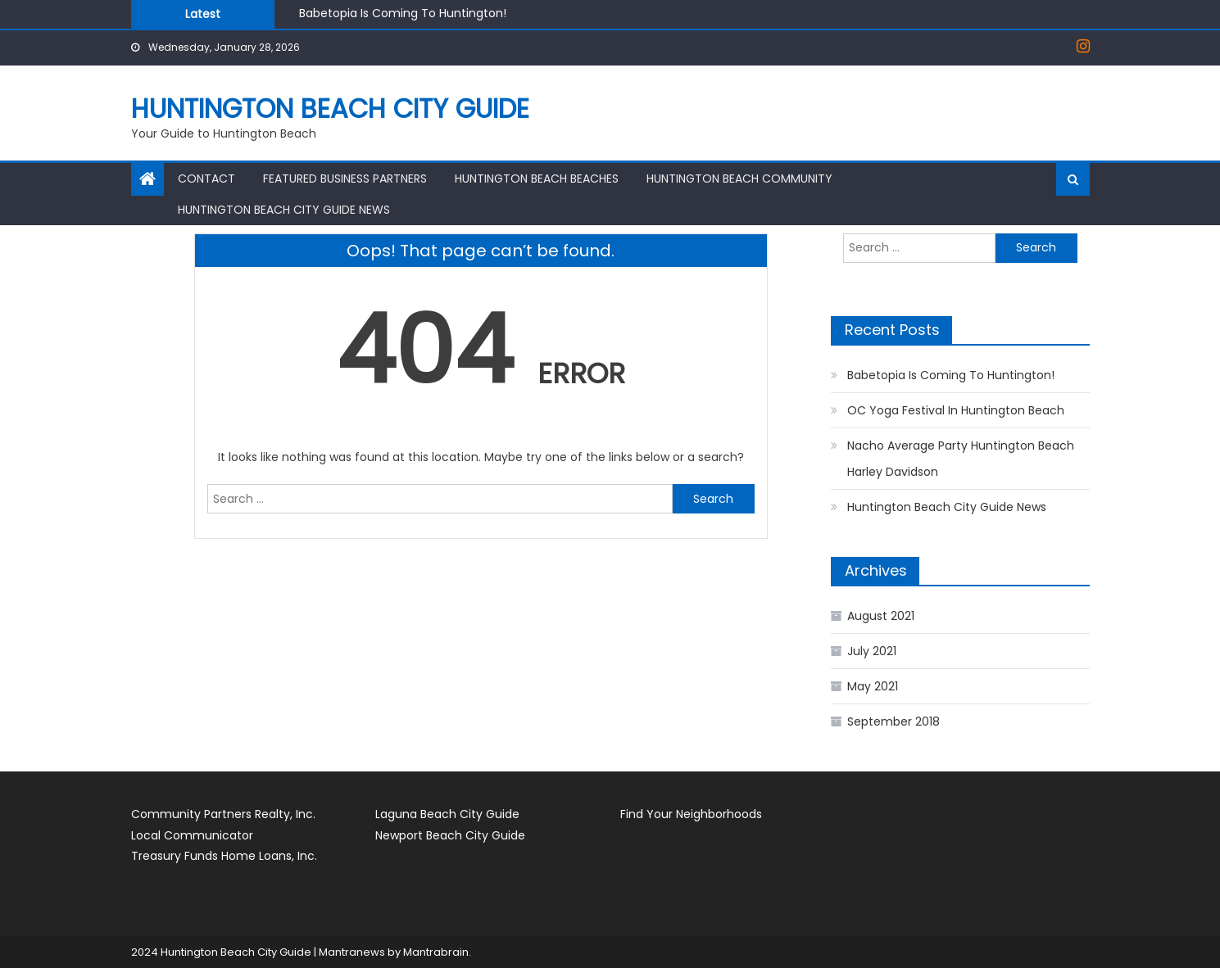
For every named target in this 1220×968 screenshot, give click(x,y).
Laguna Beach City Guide (447, 814)
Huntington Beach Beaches (537, 178)
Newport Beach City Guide (450, 835)
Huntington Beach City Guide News (284, 209)
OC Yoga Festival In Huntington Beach (955, 410)
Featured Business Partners (345, 178)
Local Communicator (192, 835)
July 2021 (871, 651)
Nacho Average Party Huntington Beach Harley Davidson (960, 458)
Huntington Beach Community (739, 178)
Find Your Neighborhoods (691, 814)
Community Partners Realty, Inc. (223, 814)
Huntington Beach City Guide (330, 108)
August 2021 (880, 616)
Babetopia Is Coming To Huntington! (402, 13)
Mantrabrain (436, 952)
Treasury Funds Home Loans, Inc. (224, 856)
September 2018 (893, 721)
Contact (206, 178)
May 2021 (872, 686)
